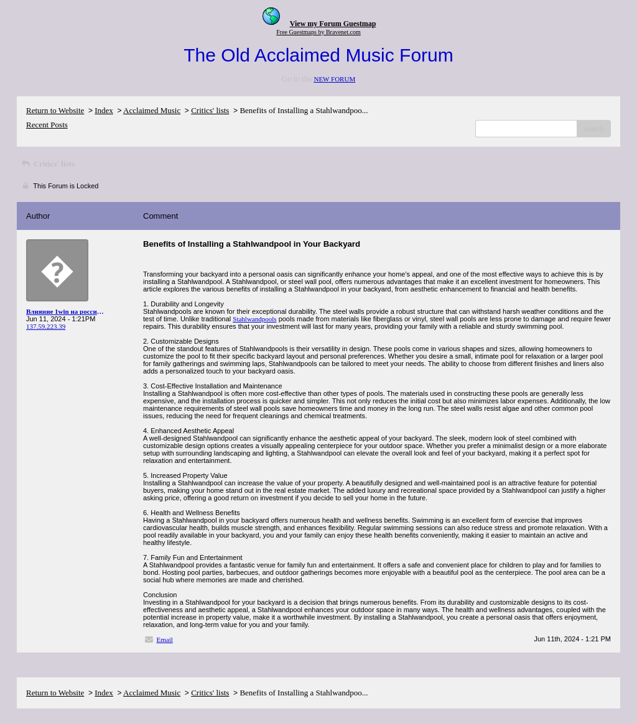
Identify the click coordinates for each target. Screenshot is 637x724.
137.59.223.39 (45, 326)
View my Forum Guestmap (333, 23)
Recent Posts (47, 124)
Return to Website (55, 110)
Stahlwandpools (254, 319)
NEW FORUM (334, 79)
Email (165, 639)
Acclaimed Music (151, 110)
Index (104, 110)
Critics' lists (210, 110)
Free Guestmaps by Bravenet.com (318, 32)
